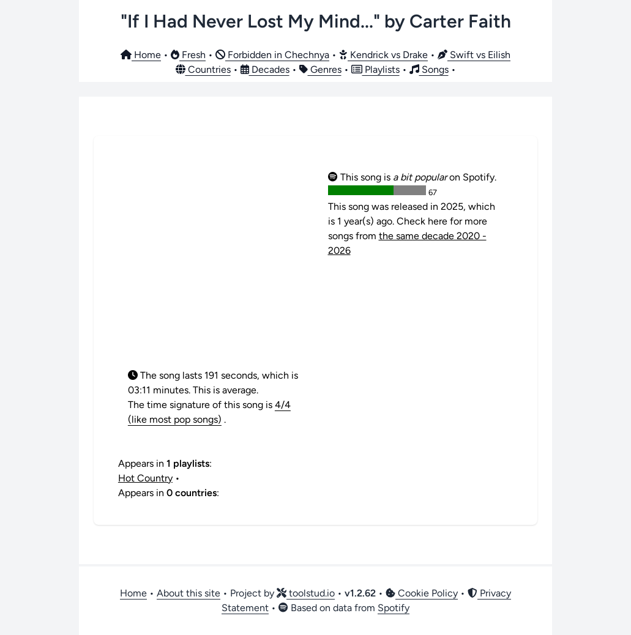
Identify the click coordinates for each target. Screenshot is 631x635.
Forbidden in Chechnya (272, 55)
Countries (203, 69)
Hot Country (145, 478)
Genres (320, 69)
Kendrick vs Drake (383, 55)
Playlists (375, 69)
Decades (265, 69)
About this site (188, 593)
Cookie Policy (422, 593)
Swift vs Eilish (474, 55)
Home (141, 55)
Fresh (188, 55)
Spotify (393, 608)
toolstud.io (306, 593)
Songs (429, 69)
